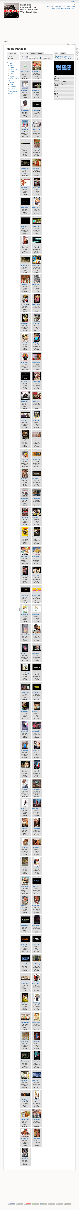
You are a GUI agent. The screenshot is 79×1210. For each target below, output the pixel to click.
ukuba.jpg (36, 1041)
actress (11, 65)
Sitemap (73, 8)
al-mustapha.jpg (26, 110)
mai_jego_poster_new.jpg (29, 653)
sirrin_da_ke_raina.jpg (39, 983)
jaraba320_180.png (38, 517)
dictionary (12, 71)
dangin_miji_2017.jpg (39, 265)
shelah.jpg (36, 964)
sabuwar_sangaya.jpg (28, 906)
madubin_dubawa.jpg (27, 614)
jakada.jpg (25, 517)
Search (40, 53)
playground (12, 86)
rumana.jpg (24, 886)
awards (11, 67)
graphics (12, 77)
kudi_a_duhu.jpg (37, 576)
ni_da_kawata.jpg (37, 789)
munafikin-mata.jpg (38, 711)
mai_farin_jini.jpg (37, 634)
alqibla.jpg (24, 129)
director (11, 73)
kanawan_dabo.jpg (27, 537)
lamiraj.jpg (24, 595)
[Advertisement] (57, 25)
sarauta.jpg (24, 925)
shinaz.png (24, 983)
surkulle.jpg (36, 1003)
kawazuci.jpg (36, 537)
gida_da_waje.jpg (26, 381)
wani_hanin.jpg (37, 1061)
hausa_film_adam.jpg (27, 440)
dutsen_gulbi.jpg (37, 304)
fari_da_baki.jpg (37, 323)
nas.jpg (36, 770)
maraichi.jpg (25, 673)
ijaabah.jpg (36, 498)
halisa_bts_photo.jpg (38, 401)
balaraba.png (25, 168)
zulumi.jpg (24, 1158)
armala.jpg (36, 129)
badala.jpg (36, 149)
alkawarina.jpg (36, 110)
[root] (9, 62)
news (11, 84)
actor (10, 64)
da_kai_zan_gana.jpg (38, 226)
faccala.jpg (24, 323)
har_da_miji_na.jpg (38, 420)
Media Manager (65, 8)
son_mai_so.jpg (26, 1003)
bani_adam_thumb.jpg (28, 187)
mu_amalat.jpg (25, 711)
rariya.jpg (25, 847)
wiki (10, 93)
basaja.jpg (36, 187)
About (47, 6)
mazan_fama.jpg (37, 692)
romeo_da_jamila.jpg (38, 867)
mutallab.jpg (36, 731)
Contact (73, 6)
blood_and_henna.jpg (27, 226)
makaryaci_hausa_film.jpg (40, 653)
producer (12, 88)
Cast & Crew (66, 6)
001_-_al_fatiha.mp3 (27, 71)
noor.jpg (24, 828)
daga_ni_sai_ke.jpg (27, 246)
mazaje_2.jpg (25, 692)
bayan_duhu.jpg (26, 207)
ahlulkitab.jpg (25, 90)
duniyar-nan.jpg (26, 304)
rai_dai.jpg (36, 828)
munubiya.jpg (25, 731)
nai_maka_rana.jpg (27, 770)
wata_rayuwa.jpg (26, 1080)
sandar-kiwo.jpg (37, 906)
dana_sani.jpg (25, 265)
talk (10, 90)
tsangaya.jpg (25, 1022)
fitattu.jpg (36, 343)
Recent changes (56, 8)
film (10, 75)
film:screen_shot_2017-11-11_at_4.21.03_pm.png (63, 57)
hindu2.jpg (36, 459)
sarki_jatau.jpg (36, 925)
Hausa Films (58, 6)
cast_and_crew (14, 69)
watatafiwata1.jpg (26, 1119)
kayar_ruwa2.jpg (37, 556)
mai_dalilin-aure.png (27, 634)
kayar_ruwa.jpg (25, 556)
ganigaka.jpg (36, 362)
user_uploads (13, 91)
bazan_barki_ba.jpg (38, 207)
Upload (33, 53)
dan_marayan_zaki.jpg (39, 246)
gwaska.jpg (36, 381)
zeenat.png (36, 1138)
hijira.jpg (25, 459)
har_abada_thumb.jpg (27, 420)
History (63, 53)
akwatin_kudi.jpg (37, 90)
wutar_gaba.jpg (37, 1119)
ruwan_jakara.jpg (37, 886)
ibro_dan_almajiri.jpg (39, 479)
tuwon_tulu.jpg (25, 1041)
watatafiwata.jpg (37, 1100)
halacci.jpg (24, 401)
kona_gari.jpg (25, 576)
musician (12, 82)
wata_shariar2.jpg (37, 1080)
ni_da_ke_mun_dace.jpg (28, 808)
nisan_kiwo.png (37, 808)
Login (73, 1)
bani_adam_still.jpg (38, 168)
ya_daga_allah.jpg (26, 1138)
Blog (52, 6)
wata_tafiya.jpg (25, 1100)
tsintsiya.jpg (36, 1022)
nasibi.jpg (25, 789)
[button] (32, 58)
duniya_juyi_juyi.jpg (38, 284)
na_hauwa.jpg (25, 750)
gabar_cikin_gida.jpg (27, 362)
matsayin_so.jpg (37, 673)
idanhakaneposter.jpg (27, 498)
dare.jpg (24, 284)
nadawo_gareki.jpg (38, 750)
